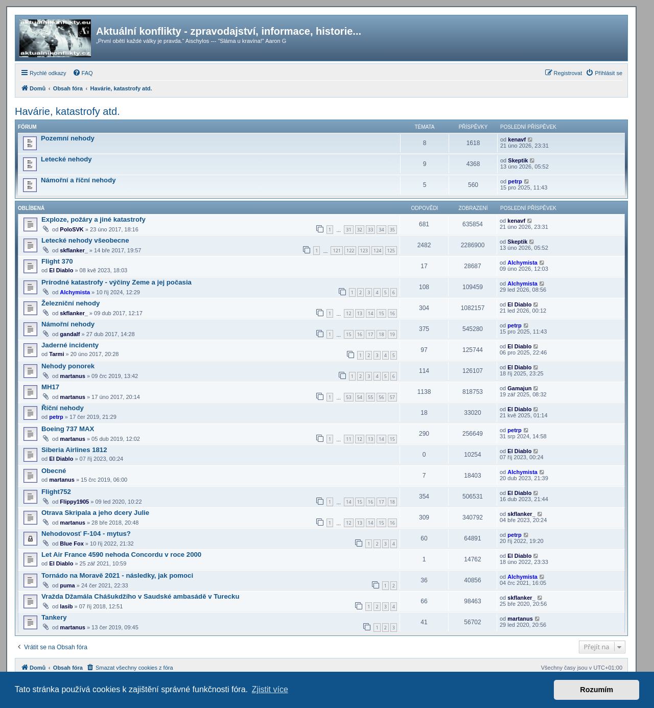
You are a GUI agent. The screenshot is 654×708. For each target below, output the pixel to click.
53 (348, 397)
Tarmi (56, 354)
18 (381, 334)
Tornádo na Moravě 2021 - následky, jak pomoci (117, 575)
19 (392, 334)
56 (381, 397)
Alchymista (522, 262)
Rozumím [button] (596, 690)
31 (348, 229)
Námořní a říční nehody (78, 180)
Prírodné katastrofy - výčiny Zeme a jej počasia (116, 282)
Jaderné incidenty (70, 345)
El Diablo (61, 270)
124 (377, 250)
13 (359, 313)
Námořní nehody (68, 324)
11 (348, 439)
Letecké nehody (66, 159)
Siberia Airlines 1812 (74, 450)
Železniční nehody (70, 303)
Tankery (54, 617)
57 (392, 397)
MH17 (50, 387)
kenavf (517, 139)
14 (370, 313)
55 (370, 397)
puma (67, 585)
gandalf (70, 334)
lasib (66, 606)
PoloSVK (71, 229)
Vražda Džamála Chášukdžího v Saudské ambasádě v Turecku (140, 596)
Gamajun (519, 388)
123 (364, 250)
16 (392, 313)
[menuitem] (83, 73)
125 (391, 250)
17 (370, 334)
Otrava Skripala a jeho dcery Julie (95, 512)
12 (348, 313)
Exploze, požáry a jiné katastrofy (93, 219)
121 (336, 250)
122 (350, 250)
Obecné (53, 471)
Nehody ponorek (68, 366)
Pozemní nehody (68, 138)
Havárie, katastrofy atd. (67, 111)
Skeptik (518, 160)
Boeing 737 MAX (67, 429)
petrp (515, 181)
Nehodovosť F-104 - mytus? (86, 533)
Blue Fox (71, 543)
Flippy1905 (74, 502)
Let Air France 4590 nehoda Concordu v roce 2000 (121, 554)
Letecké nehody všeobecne (85, 240)
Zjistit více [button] (270, 689)
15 (381, 313)
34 (381, 229)
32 (359, 229)
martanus (72, 376)
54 (359, 397)
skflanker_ (73, 250)
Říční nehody (62, 408)
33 (370, 229)
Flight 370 (57, 261)
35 (392, 229)
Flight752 (56, 491)
